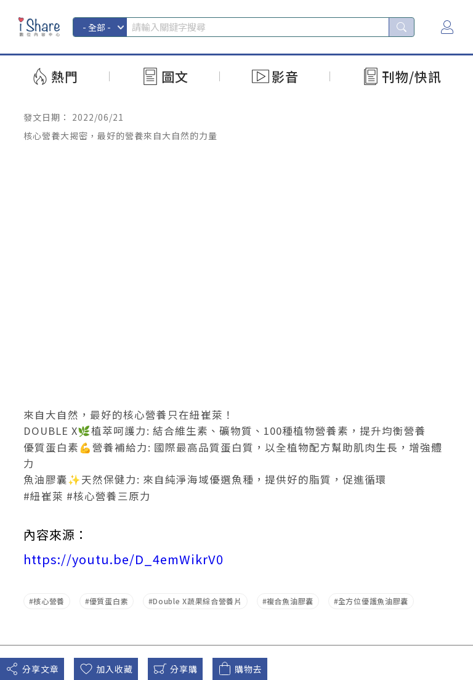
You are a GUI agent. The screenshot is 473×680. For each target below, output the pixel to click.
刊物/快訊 (412, 76)
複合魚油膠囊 (290, 601)
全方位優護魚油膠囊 (373, 601)
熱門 (64, 76)
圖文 (174, 76)
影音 (285, 76)
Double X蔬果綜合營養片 (197, 601)
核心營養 (49, 601)
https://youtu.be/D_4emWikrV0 (123, 559)
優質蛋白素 (109, 601)
